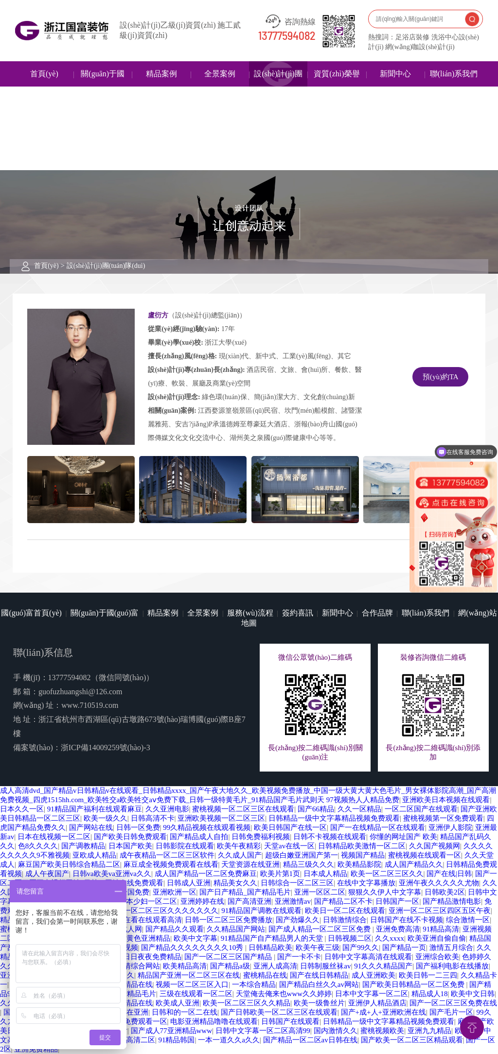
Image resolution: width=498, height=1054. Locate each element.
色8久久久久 (38, 846)
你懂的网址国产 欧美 (403, 837)
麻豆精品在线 (131, 1003)
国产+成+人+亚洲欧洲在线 (383, 1012)
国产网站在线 (91, 827)
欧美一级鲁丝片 (319, 1003)
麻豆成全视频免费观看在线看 (171, 864)
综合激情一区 (468, 920)
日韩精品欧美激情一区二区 (362, 846)
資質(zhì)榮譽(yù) (336, 86)
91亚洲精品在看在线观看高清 (134, 920)
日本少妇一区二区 (148, 901)
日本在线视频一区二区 (54, 837)
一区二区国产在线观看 (421, 809)
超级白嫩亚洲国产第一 (301, 855)
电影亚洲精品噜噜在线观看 (214, 1021)
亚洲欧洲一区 (174, 892)
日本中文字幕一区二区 (371, 994)
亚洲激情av (293, 901)
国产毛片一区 (451, 1012)
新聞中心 (395, 74)
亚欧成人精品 (94, 855)
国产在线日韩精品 (319, 975)
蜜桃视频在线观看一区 (424, 855)
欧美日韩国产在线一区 (290, 827)
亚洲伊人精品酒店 (377, 1003)
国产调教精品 (83, 846)
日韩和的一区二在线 (184, 1012)
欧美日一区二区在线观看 (345, 910)
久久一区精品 (359, 809)
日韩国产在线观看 (290, 1021)
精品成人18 (429, 994)
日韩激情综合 (345, 920)
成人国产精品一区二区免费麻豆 (206, 874)
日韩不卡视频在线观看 (329, 837)
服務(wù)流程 (250, 613)
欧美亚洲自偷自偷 (437, 938)
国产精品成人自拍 (199, 837)
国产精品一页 (404, 947)
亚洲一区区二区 (319, 892)
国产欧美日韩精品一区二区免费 (414, 984)
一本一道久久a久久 (229, 1040)
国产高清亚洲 (249, 901)
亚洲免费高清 (398, 929)
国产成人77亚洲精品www (172, 1031)
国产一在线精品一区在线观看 (377, 827)
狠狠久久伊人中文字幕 (384, 892)
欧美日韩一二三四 (428, 975)
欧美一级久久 (105, 818)
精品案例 (161, 74)
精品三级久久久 (308, 864)
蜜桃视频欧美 (382, 1031)
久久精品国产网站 (236, 929)
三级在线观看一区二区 (196, 994)
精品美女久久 (235, 883)
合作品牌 (377, 613)
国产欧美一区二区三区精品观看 (412, 1040)
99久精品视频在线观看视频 (206, 827)
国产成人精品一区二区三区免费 (320, 929)
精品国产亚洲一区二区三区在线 (189, 975)
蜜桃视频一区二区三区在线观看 (243, 809)
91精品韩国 (176, 1040)
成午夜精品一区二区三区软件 (167, 855)
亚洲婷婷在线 (202, 901)
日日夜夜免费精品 (152, 957)
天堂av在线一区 (289, 846)
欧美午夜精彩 (239, 846)
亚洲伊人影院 (450, 827)
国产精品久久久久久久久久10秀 (193, 947)
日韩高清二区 (133, 1040)
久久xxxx (389, 938)
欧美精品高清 (185, 966)
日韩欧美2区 (445, 892)
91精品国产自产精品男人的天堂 (273, 938)
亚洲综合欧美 (437, 957)
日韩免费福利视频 (260, 837)
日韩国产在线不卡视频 (406, 920)
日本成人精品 (325, 874)
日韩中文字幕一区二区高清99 (262, 1031)
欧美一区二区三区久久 (387, 874)
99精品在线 (134, 984)
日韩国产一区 (397, 901)
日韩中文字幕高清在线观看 (368, 957)
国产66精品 (316, 809)
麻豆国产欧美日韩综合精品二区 (69, 864)
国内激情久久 (335, 1031)
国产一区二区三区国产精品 (229, 957)
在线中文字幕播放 (366, 883)
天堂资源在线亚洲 (250, 864)
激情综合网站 (138, 966)
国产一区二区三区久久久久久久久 (163, 910)
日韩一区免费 (138, 827)
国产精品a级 (230, 966)
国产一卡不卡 (299, 957)
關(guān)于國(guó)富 (102, 86)
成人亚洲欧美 (373, 975)
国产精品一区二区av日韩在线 (310, 1040)
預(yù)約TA (441, 377)
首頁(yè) (44, 74)
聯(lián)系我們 (454, 74)
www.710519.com (89, 705)
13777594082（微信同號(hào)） (101, 677)
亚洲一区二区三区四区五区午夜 (440, 910)
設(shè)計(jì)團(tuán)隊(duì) (278, 86)
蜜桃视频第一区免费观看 (443, 818)
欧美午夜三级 (317, 947)
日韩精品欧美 (270, 947)
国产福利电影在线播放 (452, 966)
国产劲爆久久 (298, 920)
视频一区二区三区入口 (192, 984)
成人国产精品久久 (414, 864)
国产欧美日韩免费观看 (130, 837)
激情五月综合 (451, 947)
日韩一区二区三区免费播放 (228, 920)
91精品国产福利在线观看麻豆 (94, 809)
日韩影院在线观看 (185, 846)
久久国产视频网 (434, 846)
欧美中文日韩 (473, 994)
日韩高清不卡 (153, 818)
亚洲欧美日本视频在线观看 (446, 800)
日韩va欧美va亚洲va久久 (111, 874)
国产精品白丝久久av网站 (319, 984)
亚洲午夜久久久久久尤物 (439, 883)
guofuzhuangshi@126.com (80, 691)
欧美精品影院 (359, 864)
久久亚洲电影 (167, 809)
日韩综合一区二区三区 (297, 883)
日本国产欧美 (130, 846)
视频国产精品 (363, 855)
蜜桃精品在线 (265, 975)
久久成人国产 (240, 855)
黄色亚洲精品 (148, 938)
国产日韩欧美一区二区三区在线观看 (279, 1012)
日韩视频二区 (350, 938)
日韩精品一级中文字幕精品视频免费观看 (334, 818)
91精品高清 (441, 929)
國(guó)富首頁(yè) (31, 613)
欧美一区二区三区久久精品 (246, 1003)
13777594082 (287, 36)
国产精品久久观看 (174, 929)
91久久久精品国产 (383, 966)
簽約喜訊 (297, 613)
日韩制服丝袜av (325, 966)
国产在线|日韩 (449, 874)
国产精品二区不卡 (343, 901)
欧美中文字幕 (195, 938)
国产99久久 (360, 947)
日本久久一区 (22, 809)
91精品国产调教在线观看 (261, 910)
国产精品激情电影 (452, 901)
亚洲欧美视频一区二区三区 (221, 818)
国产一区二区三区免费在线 (453, 1003)
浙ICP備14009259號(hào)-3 (105, 747)
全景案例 (219, 74)
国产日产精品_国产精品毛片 (245, 892)
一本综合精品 (254, 984)
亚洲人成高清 (275, 966)
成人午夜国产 (47, 874)
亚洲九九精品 (429, 1031)
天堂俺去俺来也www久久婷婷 (284, 994)
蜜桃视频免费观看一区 (130, 1021)
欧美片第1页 (280, 874)
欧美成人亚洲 (177, 1003)
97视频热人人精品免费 (362, 800)
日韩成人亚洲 (189, 883)
